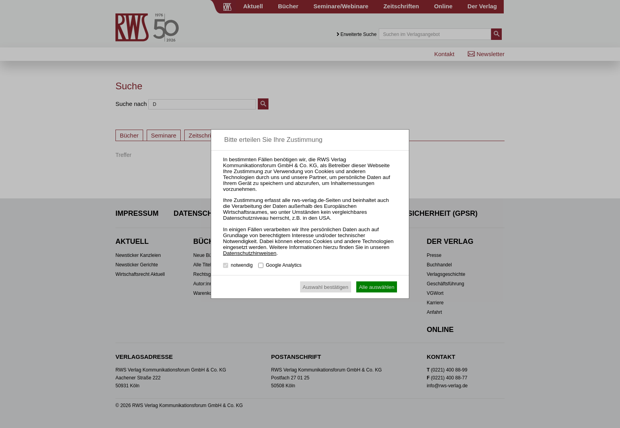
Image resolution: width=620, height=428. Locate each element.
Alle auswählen (377, 287)
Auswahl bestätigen (325, 287)
